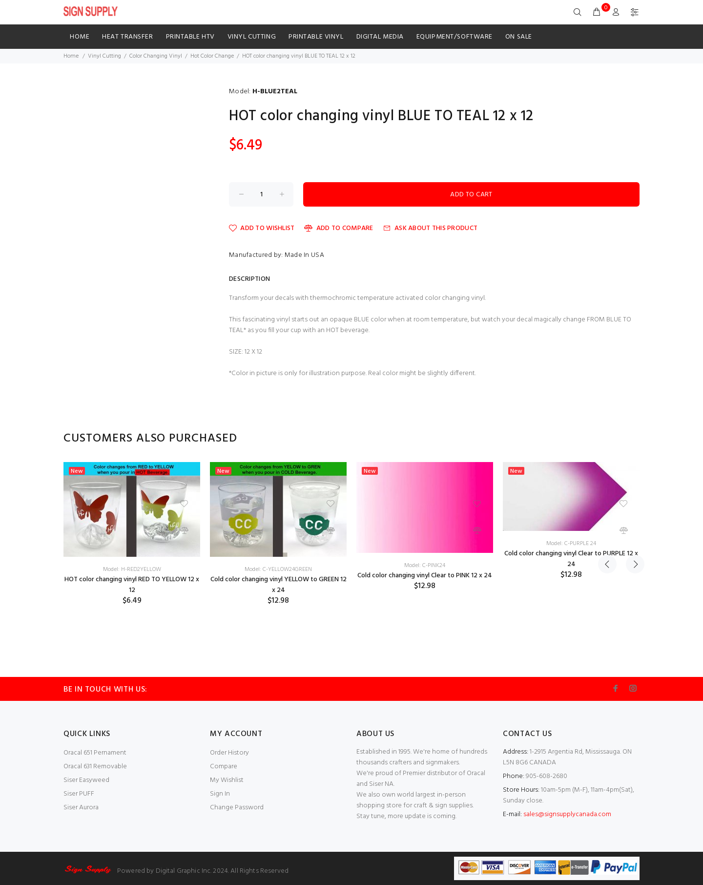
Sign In (220, 794)
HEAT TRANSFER (127, 36)
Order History (229, 753)
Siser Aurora (81, 807)
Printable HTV (190, 36)
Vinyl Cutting (251, 36)
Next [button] (630, 438)
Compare (223, 766)
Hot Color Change (212, 56)
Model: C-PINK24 (424, 565)
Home (79, 36)
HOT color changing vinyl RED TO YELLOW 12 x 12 (131, 585)
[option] (132, 534)
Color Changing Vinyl (155, 56)
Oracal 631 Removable (95, 766)
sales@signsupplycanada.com (567, 814)
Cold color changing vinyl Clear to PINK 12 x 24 (424, 575)
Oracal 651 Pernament (94, 753)
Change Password (237, 807)
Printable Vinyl (316, 36)
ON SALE (518, 36)
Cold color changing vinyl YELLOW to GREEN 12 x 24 (278, 585)
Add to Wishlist (261, 228)
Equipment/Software (454, 36)
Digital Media (380, 36)
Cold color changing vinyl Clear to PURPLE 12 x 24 (571, 559)
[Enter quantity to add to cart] (261, 194)
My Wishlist (227, 780)
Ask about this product (430, 228)
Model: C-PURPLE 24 (571, 543)
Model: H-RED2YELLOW (132, 569)
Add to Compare (338, 228)
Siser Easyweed (86, 780)
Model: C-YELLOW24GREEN (278, 569)
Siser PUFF (78, 794)
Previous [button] (607, 438)
